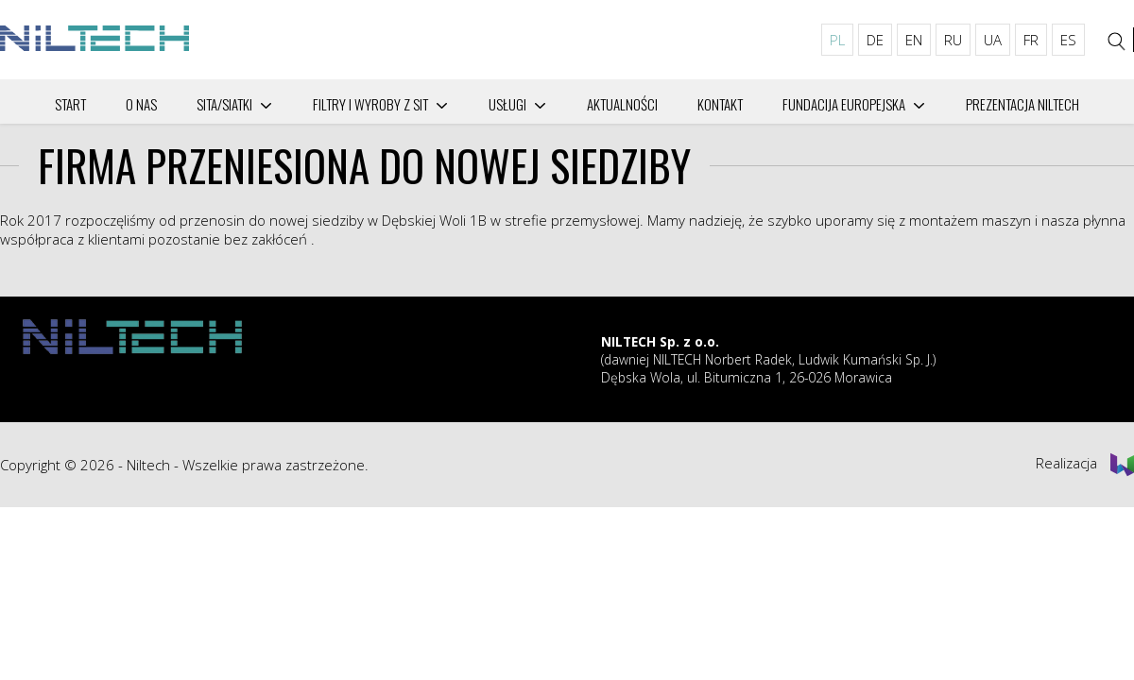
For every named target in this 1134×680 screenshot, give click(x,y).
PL (837, 39)
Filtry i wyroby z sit (370, 104)
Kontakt (720, 104)
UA (993, 39)
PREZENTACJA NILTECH (1022, 104)
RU (953, 39)
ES (1068, 39)
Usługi (507, 104)
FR (1031, 39)
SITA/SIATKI (224, 104)
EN (913, 39)
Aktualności (622, 104)
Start (70, 104)
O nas (141, 104)
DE (875, 39)
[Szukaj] (1117, 41)
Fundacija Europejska (843, 104)
